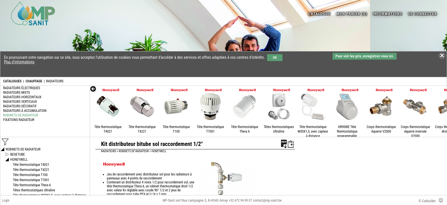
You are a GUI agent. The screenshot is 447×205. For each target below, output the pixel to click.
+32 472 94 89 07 (240, 200)
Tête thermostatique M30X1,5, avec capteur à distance (313, 131)
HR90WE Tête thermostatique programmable (347, 131)
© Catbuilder (427, 201)
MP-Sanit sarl (172, 200)
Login (5, 200)
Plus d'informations (19, 62)
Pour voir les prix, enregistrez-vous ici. (364, 56)
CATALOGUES (12, 81)
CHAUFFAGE (34, 81)
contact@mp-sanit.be (267, 200)
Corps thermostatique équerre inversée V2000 (415, 131)
